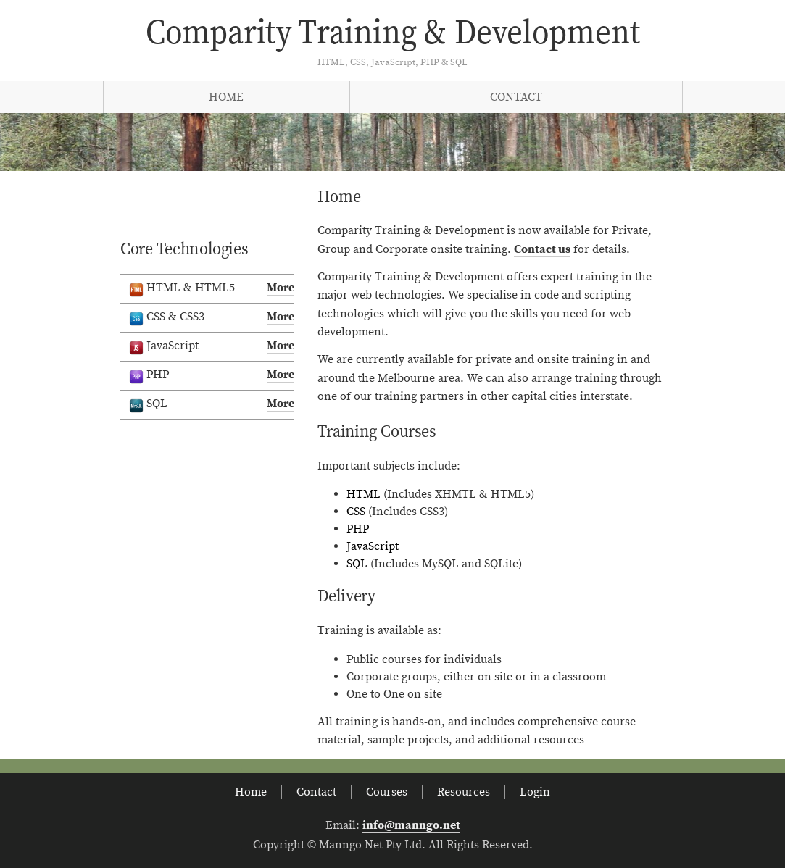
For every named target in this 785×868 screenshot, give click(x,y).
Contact (516, 97)
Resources (463, 792)
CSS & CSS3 (211, 317)
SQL (356, 563)
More (280, 287)
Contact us (542, 249)
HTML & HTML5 (211, 288)
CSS (355, 511)
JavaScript (372, 546)
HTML (363, 494)
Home (226, 97)
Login (535, 792)
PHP (357, 529)
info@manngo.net (411, 825)
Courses (386, 792)
